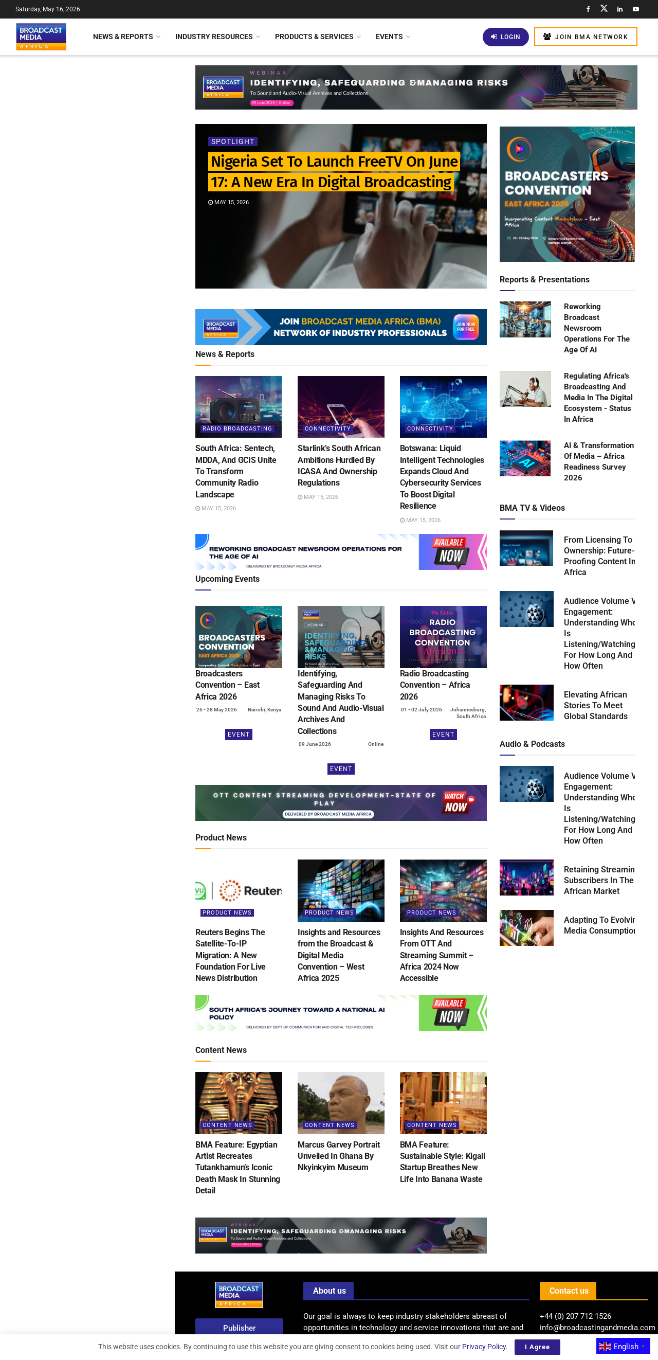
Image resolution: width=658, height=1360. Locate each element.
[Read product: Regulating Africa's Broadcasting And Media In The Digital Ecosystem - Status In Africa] (525, 389)
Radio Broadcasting (237, 428)
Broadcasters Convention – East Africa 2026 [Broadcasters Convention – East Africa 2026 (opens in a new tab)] (227, 685)
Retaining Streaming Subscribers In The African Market (601, 880)
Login (506, 37)
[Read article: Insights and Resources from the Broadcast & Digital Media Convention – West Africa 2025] (341, 891)
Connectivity (328, 428)
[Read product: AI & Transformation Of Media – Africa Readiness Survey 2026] (525, 458)
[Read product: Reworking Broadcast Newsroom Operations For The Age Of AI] (525, 319)
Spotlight (232, 141)
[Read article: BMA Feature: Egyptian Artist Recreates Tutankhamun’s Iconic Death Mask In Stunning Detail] (238, 1103)
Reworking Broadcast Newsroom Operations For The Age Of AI (597, 328)
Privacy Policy (484, 1347)
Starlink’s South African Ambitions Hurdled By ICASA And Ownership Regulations (108, 230)
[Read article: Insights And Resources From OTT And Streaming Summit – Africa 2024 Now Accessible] (443, 891)
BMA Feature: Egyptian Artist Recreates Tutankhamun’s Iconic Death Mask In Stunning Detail (237, 1168)
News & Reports (123, 36)
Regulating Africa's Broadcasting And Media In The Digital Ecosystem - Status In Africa (598, 397)
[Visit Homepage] (41, 36)
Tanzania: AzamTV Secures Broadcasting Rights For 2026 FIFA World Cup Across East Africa (110, 702)
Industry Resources (214, 36)
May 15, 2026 (228, 202)
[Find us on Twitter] (604, 9)
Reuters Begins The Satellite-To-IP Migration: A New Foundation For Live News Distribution (230, 955)
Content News (227, 1125)
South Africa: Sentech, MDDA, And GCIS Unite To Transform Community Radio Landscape (107, 171)
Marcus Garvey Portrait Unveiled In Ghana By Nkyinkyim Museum (339, 1156)
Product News (227, 912)
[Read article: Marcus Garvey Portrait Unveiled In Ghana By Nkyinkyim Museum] (341, 1103)
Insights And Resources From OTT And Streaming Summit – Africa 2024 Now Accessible (442, 955)
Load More (87, 872)
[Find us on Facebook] (588, 9)
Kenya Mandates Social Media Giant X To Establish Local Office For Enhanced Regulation (105, 355)
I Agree (537, 1347)
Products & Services (314, 36)
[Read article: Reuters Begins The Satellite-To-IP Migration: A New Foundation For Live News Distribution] (238, 891)
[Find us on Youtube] (636, 9)
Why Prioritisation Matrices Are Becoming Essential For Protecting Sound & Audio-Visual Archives (108, 644)
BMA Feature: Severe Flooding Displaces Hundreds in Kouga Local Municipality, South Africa (110, 585)
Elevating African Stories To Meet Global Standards (596, 705)
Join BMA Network (585, 37)
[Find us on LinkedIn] (620, 9)
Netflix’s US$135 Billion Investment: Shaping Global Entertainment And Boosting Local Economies (110, 760)
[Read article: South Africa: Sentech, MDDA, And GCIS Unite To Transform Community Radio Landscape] (238, 407)
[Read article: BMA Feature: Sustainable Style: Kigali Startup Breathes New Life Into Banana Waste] (443, 1103)
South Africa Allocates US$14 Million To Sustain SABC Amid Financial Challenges (100, 818)
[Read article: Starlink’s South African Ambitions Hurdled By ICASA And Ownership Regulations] (341, 407)
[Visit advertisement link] (87, 410)
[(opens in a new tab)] (238, 637)
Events (389, 36)
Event (239, 734)
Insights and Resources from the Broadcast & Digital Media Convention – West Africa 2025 (339, 955)
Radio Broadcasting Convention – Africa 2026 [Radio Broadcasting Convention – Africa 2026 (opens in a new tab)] (435, 685)
